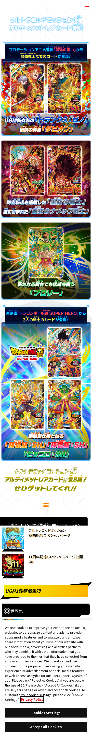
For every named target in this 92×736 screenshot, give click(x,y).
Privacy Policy (32, 701)
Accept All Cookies (46, 728)
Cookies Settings (64, 620)
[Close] (84, 629)
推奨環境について (26, 619)
